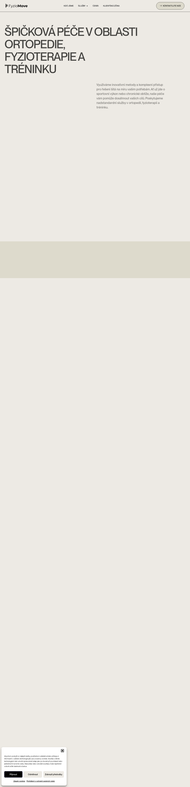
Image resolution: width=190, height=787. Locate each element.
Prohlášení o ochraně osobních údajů (41, 781)
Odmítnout (33, 774)
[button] (62, 750)
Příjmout (13, 774)
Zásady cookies (19, 781)
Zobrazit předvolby (53, 774)
